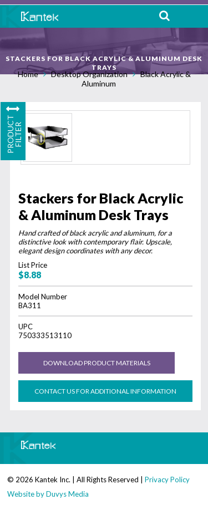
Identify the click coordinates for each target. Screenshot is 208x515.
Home (28, 74)
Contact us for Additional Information (105, 391)
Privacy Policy (167, 479)
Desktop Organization (89, 74)
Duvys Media (67, 493)
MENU (191, 16)
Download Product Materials (96, 363)
